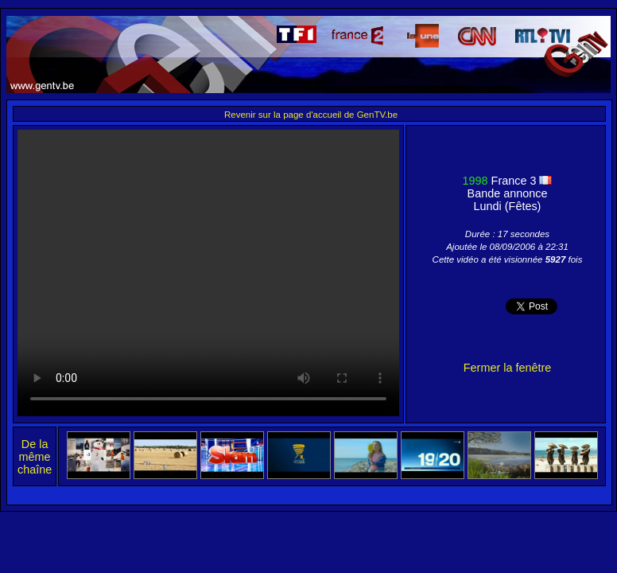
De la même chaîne (34, 457)
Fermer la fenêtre (507, 367)
